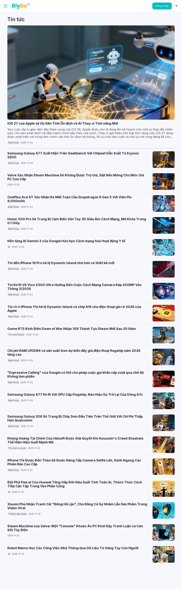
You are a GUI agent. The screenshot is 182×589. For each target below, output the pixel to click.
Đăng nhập (162, 5)
